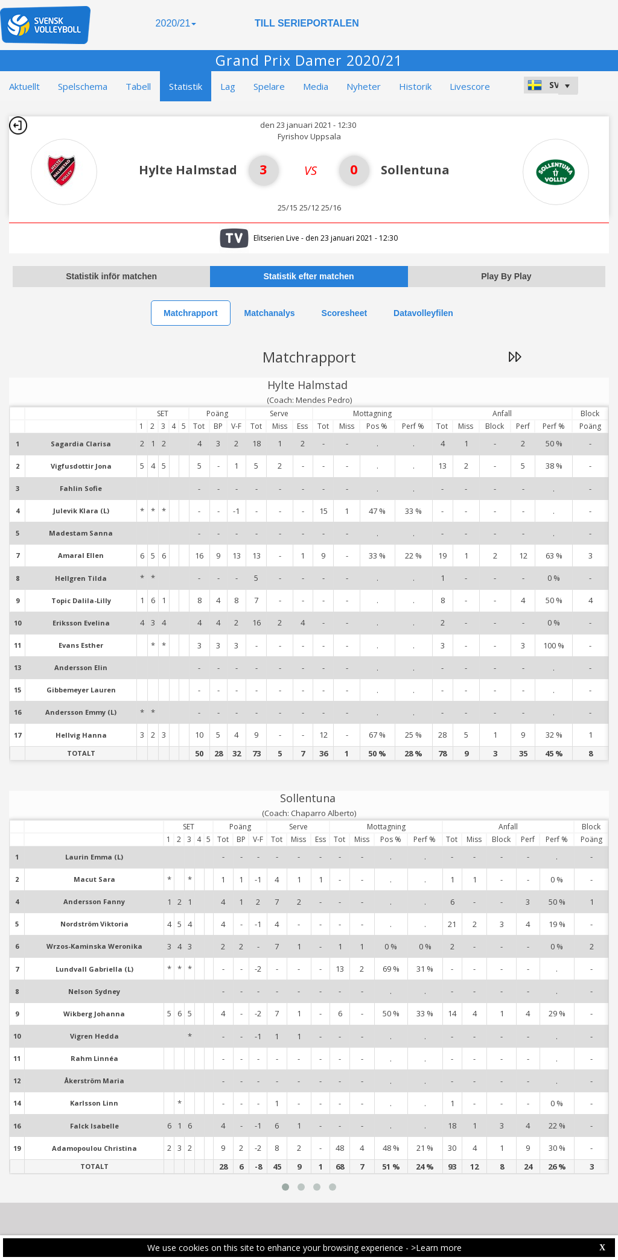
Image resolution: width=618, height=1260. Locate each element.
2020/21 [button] (176, 23)
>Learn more (436, 1247)
